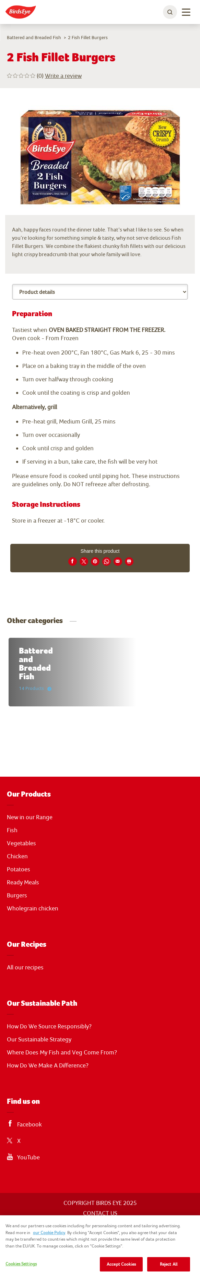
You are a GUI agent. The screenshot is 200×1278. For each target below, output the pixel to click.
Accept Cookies (121, 1264)
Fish (12, 830)
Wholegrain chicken (32, 908)
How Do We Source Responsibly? (49, 1026)
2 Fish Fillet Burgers (88, 37)
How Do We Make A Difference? (48, 1065)
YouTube (28, 1157)
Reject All (168, 1264)
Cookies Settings (21, 1263)
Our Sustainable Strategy (39, 1039)
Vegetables (21, 843)
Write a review (63, 75)
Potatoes (18, 869)
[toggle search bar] (170, 12)
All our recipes (25, 967)
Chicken (17, 856)
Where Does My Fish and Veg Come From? (62, 1052)
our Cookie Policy (49, 1232)
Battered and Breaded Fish (34, 37)
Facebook (29, 1124)
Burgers (17, 895)
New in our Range (29, 817)
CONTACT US (100, 1213)
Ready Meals (23, 882)
